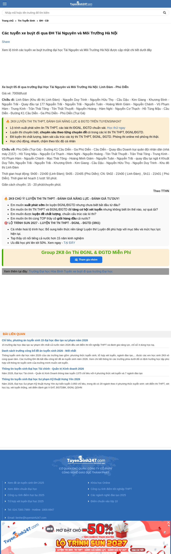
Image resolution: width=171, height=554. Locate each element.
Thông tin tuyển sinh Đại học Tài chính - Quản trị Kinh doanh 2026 (43, 368)
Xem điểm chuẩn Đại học (22, 488)
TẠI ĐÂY (69, 242)
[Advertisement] (85, 71)
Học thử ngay (116, 127)
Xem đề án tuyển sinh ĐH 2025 (26, 482)
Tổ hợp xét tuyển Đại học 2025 (26, 501)
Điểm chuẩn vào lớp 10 (104, 501)
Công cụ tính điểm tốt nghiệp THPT (111, 488)
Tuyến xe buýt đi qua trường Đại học (88, 271)
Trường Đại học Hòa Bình (46, 271)
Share (6, 41)
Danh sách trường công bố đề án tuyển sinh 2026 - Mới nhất (39, 350)
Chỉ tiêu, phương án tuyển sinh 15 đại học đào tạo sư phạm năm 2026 (45, 340)
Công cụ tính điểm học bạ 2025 (26, 495)
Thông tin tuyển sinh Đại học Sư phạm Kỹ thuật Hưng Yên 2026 (41, 379)
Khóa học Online (100, 482)
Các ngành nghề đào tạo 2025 (108, 495)
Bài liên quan (14, 334)
